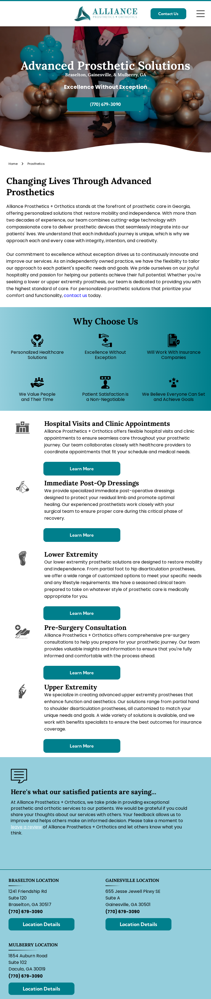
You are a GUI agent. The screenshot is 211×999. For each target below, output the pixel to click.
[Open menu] (200, 14)
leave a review (26, 827)
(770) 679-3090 (26, 912)
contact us (75, 295)
